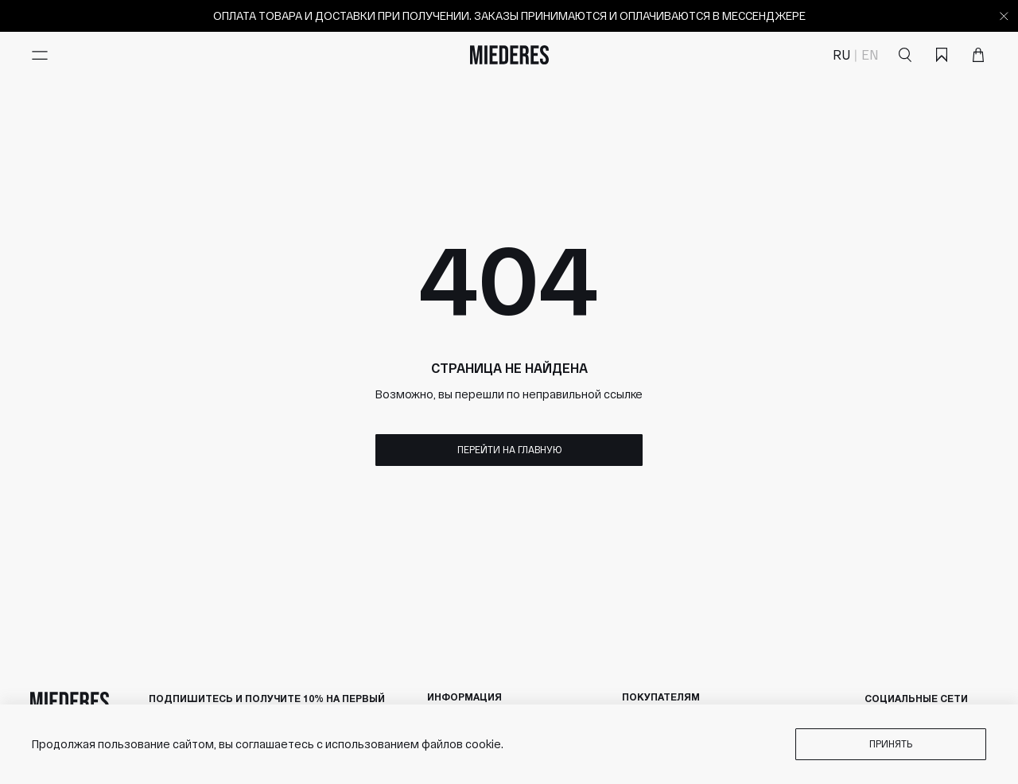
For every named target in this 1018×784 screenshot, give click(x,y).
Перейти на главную (509, 449)
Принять (890, 743)
